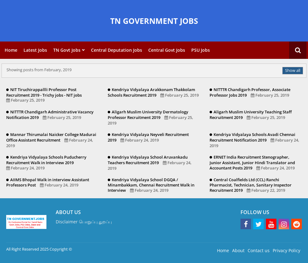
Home (223, 250)
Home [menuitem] (11, 50)
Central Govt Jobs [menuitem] (166, 50)
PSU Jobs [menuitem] (200, 50)
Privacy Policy (286, 250)
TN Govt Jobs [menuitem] (66, 50)
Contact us (259, 250)
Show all (292, 70)
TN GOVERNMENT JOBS (154, 20)
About (238, 250)
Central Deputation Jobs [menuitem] (116, 50)
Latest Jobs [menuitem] (35, 50)
